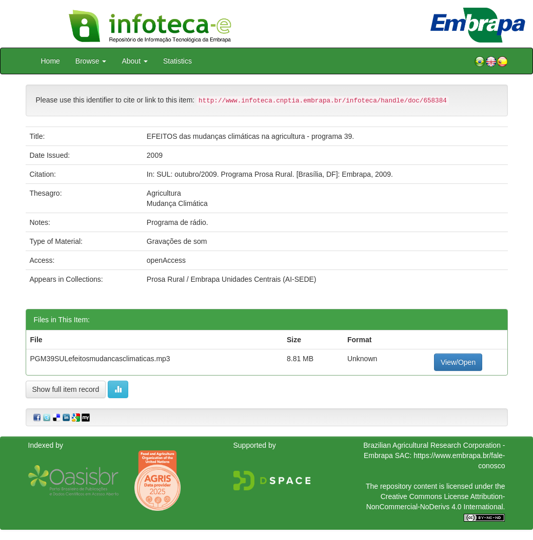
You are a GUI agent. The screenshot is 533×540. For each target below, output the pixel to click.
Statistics (177, 61)
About (134, 61)
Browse (91, 61)
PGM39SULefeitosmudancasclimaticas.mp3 (100, 359)
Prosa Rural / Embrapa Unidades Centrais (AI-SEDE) (232, 279)
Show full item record (66, 389)
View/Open (458, 362)
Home (50, 61)
